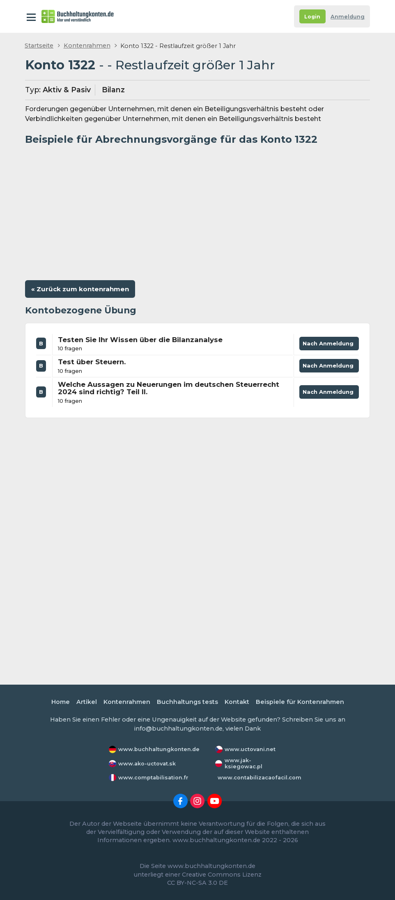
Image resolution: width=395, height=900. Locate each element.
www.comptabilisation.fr (153, 777)
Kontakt (237, 702)
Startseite (39, 45)
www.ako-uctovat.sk (147, 764)
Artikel (86, 702)
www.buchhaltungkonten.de (159, 749)
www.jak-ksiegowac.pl (243, 763)
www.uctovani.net (250, 749)
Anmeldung (348, 17)
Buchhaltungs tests (187, 702)
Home (60, 702)
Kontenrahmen (87, 45)
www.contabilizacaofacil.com (259, 777)
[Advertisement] (197, 209)
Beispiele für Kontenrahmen (300, 702)
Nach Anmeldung (329, 345)
